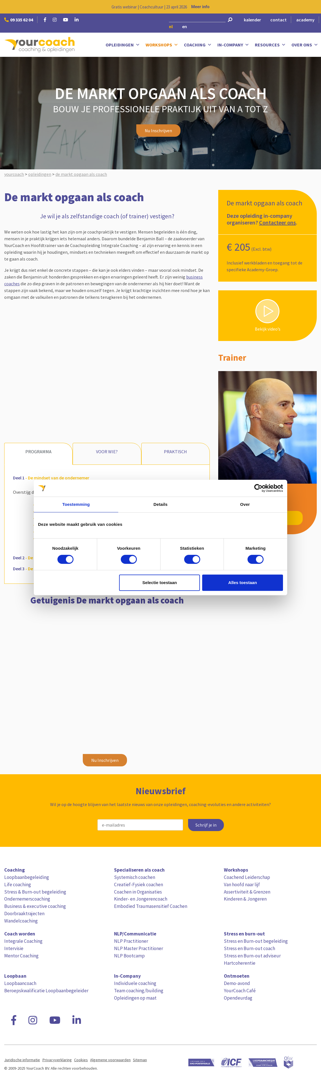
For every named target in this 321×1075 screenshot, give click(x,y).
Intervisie (13, 948)
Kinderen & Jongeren (245, 899)
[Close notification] (312, 6)
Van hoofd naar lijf (242, 884)
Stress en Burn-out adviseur (252, 956)
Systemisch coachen (134, 877)
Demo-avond (237, 983)
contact (278, 20)
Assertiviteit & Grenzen (247, 892)
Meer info (200, 6)
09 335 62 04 (18, 20)
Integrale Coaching (23, 941)
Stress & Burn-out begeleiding (35, 892)
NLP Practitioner (131, 941)
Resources (270, 45)
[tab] (106, 477)
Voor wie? (107, 451)
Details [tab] (160, 504)
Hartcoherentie (239, 963)
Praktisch (175, 451)
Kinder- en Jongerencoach (140, 899)
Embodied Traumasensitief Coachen (150, 906)
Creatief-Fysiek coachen (138, 884)
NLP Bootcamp (129, 956)
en (184, 26)
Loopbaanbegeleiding (26, 877)
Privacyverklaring (57, 1059)
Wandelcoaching (21, 921)
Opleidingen (123, 45)
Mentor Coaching (21, 956)
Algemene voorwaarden (110, 1059)
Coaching (198, 45)
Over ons (304, 45)
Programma (38, 451)
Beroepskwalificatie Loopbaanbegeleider (46, 991)
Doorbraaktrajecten (24, 913)
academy (305, 20)
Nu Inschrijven (158, 130)
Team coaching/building (138, 991)
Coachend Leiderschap (247, 877)
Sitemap (140, 1059)
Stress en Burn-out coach (249, 948)
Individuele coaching (135, 983)
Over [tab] (245, 504)
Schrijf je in (206, 825)
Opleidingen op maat (135, 998)
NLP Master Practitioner (138, 948)
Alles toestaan (242, 582)
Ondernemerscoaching (27, 899)
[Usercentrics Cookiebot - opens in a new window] (258, 488)
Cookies (81, 1059)
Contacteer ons (277, 222)
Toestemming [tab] (76, 504)
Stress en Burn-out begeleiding (256, 941)
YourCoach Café (240, 991)
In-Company (233, 45)
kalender (252, 20)
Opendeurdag (238, 998)
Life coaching (17, 884)
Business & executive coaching (35, 906)
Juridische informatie (22, 1059)
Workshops (162, 45)
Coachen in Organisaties (138, 892)
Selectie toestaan (159, 582)
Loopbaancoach (20, 983)
